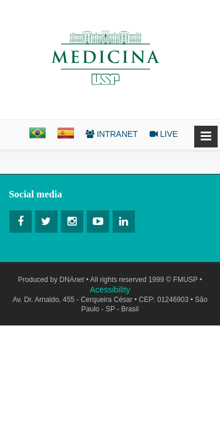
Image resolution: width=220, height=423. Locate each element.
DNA (71, 280)
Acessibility (110, 289)
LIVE (164, 134)
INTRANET (112, 134)
